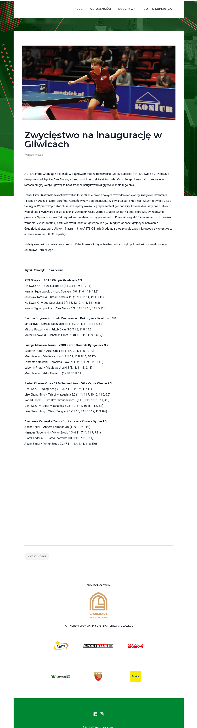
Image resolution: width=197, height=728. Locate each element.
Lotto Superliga (155, 6)
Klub (76, 6)
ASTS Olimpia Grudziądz (102, 722)
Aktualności (97, 6)
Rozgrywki (125, 6)
